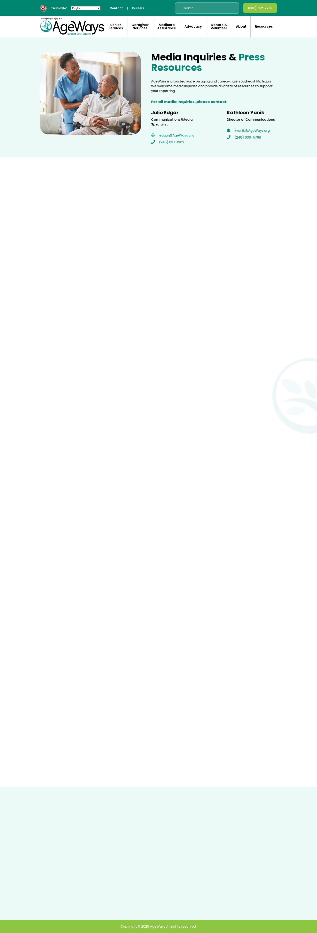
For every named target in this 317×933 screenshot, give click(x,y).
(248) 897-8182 (172, 142)
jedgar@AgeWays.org (177, 135)
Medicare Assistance (166, 26)
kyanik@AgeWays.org (253, 130)
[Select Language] (86, 8)
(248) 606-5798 (249, 137)
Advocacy (193, 26)
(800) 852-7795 (260, 8)
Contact (116, 8)
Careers (138, 8)
